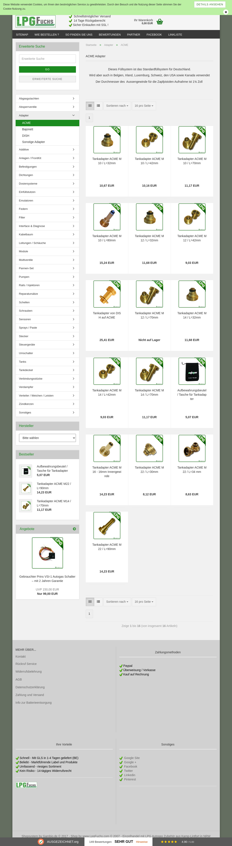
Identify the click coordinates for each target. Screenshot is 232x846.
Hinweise (142, 841)
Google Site (131, 762)
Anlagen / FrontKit (30, 162)
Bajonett (27, 133)
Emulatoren (26, 204)
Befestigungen (28, 171)
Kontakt (21, 661)
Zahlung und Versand (30, 699)
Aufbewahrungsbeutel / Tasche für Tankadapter (191, 399)
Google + (129, 766)
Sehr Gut (124, 842)
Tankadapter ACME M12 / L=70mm (149, 319)
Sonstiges (25, 416)
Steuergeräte (27, 348)
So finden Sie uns (78, 34)
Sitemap (22, 34)
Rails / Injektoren (29, 289)
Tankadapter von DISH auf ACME (107, 319)
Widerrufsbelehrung (29, 676)
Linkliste (175, 34)
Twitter (128, 775)
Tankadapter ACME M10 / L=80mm (106, 242)
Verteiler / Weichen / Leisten (36, 399)
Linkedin (129, 779)
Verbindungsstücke (31, 383)
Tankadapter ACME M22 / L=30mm (149, 474)
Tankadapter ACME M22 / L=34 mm (191, 474)
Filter (22, 221)
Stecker (23, 340)
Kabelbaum (26, 238)
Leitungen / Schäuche (32, 247)
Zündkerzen (26, 408)
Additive (24, 153)
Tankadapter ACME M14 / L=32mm (191, 319)
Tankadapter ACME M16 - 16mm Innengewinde (106, 476)
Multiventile (26, 264)
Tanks (22, 366)
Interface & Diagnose (32, 230)
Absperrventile (28, 111)
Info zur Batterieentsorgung (34, 707)
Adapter (24, 119)
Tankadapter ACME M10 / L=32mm (106, 165)
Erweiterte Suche (47, 83)
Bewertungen (110, 34)
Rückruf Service (26, 668)
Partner (133, 34)
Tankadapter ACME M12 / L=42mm (191, 242)
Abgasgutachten (29, 102)
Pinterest (129, 783)
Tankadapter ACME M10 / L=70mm (191, 165)
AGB (19, 683)
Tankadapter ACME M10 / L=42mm (149, 165)
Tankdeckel (26, 374)
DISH (25, 140)
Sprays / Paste (28, 332)
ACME (26, 127)
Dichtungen (26, 179)
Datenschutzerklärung (30, 691)
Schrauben (26, 315)
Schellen (24, 306)
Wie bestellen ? (47, 34)
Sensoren (25, 323)
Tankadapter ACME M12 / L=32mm (149, 242)
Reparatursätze (28, 298)
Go (47, 73)
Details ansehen (210, 4)
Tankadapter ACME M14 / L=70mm (149, 397)
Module (23, 255)
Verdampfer (26, 391)
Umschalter (26, 357)
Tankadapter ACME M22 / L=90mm (106, 551)
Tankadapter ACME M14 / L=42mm (106, 397)
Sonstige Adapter (33, 146)
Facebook (154, 34)
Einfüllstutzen (27, 196)
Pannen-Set (26, 272)
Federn (23, 213)
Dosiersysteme (28, 187)
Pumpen (24, 281)
